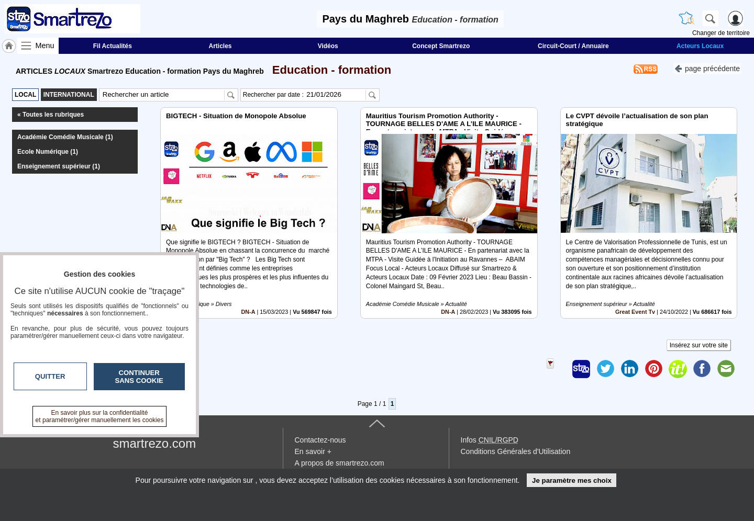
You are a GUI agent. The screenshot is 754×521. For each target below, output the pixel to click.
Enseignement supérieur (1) (58, 166)
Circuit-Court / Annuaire (573, 46)
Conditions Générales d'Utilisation (516, 451)
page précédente (707, 68)
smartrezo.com (154, 443)
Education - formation (329, 69)
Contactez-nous (320, 440)
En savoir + (313, 451)
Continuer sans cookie (139, 376)
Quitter (50, 376)
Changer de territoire (721, 33)
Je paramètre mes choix (572, 480)
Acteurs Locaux (700, 46)
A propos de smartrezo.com (339, 463)
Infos (489, 440)
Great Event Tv (635, 312)
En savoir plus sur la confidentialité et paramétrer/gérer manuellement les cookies (100, 416)
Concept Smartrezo (441, 46)
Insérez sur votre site (699, 345)
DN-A (248, 312)
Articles (220, 46)
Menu (45, 45)
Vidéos (328, 46)
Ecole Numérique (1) (47, 151)
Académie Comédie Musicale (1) (65, 137)
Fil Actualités (112, 46)
